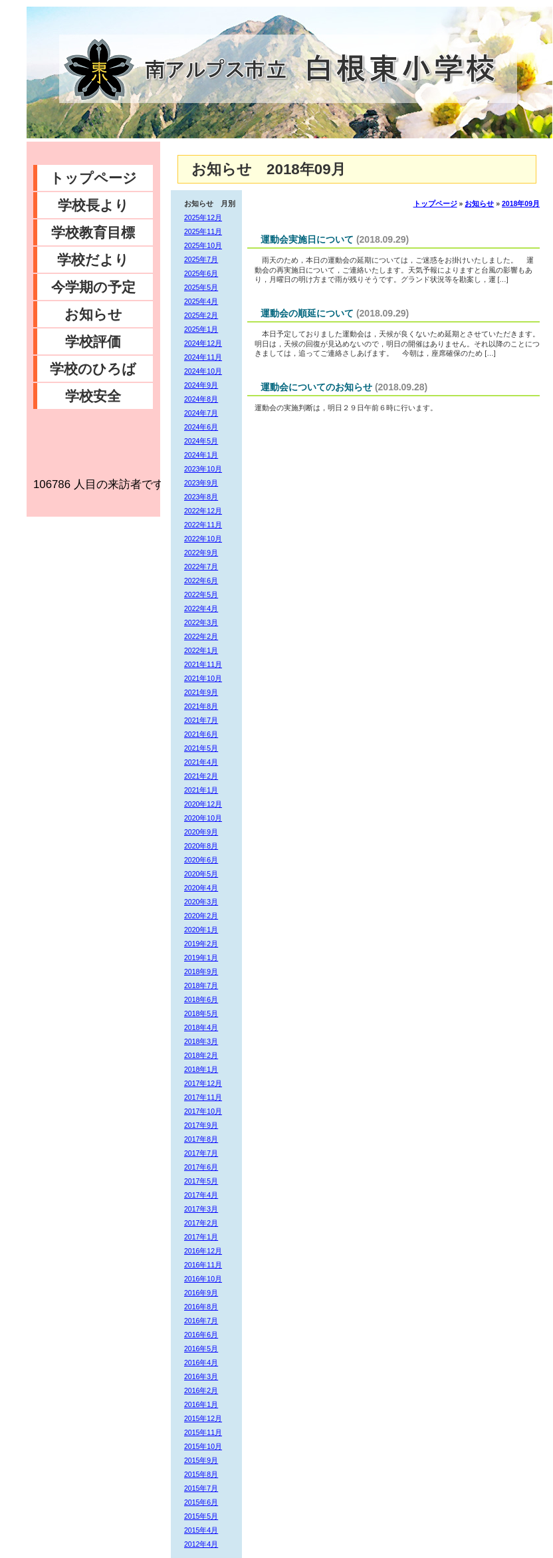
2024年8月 (201, 399)
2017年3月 (201, 1209)
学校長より (93, 205)
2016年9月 (201, 1293)
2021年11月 (203, 664)
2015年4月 (201, 1530)
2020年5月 (201, 874)
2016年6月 (201, 1335)
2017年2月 (201, 1223)
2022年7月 (201, 567)
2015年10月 (203, 1446)
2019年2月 (201, 944)
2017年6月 (201, 1167)
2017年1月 (201, 1237)
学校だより (93, 259)
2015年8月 (201, 1474)
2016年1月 (201, 1404)
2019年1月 (201, 958)
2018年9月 (201, 971)
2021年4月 (201, 762)
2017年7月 (201, 1153)
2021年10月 (203, 678)
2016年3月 (201, 1376)
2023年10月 (203, 469)
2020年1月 (201, 930)
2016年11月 (203, 1265)
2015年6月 (201, 1502)
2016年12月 (203, 1251)
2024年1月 (201, 455)
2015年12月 (203, 1418)
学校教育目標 (93, 232)
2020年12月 (203, 804)
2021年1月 (201, 790)
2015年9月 (201, 1460)
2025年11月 (203, 231)
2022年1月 (201, 650)
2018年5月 (201, 1013)
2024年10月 (203, 371)
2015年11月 (203, 1432)
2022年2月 (201, 636)
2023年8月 (201, 497)
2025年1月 (201, 329)
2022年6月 (201, 580)
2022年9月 (201, 553)
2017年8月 (201, 1139)
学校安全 (93, 396)
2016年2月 (201, 1390)
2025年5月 (201, 287)
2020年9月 (201, 832)
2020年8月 (201, 846)
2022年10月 (203, 539)
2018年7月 (201, 985)
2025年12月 (203, 217)
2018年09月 (521, 203)
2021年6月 (201, 734)
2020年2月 (201, 916)
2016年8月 (201, 1307)
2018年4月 (201, 1027)
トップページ (93, 178)
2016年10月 (203, 1279)
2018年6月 (201, 999)
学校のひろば (93, 368)
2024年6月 (201, 427)
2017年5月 (201, 1181)
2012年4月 (201, 1544)
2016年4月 (201, 1362)
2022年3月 (201, 622)
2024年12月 (203, 343)
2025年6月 (201, 273)
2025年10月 (203, 245)
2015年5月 (201, 1516)
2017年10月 (203, 1111)
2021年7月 (201, 720)
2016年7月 (201, 1321)
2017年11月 (203, 1097)
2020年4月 (201, 888)
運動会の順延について (307, 313)
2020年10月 (203, 818)
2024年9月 (201, 385)
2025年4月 (201, 301)
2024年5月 (201, 441)
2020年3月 (201, 902)
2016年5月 (201, 1349)
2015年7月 (201, 1488)
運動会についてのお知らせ (316, 387)
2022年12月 (203, 511)
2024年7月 (201, 413)
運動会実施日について (307, 239)
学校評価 (93, 341)
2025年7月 (201, 259)
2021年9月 (201, 692)
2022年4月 (201, 608)
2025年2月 (201, 315)
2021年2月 (201, 776)
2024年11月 (203, 357)
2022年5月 (201, 594)
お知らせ (93, 314)
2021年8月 (201, 706)
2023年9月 (201, 483)
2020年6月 (201, 860)
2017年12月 (203, 1083)
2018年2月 (201, 1055)
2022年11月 (203, 525)
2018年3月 (201, 1041)
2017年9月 (201, 1125)
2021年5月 (201, 748)
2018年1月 (201, 1069)
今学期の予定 (93, 287)
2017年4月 (201, 1195)
